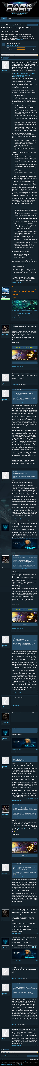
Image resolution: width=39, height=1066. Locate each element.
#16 (37, 933)
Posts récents (4, 21)
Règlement (26, 1061)
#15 (37, 904)
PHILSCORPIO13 (5, 335)
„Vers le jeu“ (19, 39)
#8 (37, 628)
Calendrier (11, 18)
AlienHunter (4, 70)
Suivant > (6, 57)
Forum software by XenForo (11, 1062)
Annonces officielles (20, 313)
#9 (37, 692)
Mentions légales (33, 1059)
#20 (37, 1045)
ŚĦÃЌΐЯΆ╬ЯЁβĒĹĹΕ (15, 751)
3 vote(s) (30, 49)
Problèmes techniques (27, 310)
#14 (37, 859)
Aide (37, 1059)
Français (2, 1059)
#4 (37, 381)
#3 (37, 366)
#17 (37, 960)
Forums (4, 18)
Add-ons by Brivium (12, 1064)
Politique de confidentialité (34, 1061)
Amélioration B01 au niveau (20, 72)
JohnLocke (4, 532)
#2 (37, 317)
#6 (37, 518)
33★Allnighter (14, 368)
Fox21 (3, 383)
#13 (37, 800)
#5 (37, 466)
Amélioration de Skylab (18, 76)
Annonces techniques (29, 313)
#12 (37, 749)
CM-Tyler (4, 296)
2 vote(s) (30, 47)
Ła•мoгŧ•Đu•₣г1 (5, 722)
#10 (37, 705)
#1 (37, 282)
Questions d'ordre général (17, 310)
